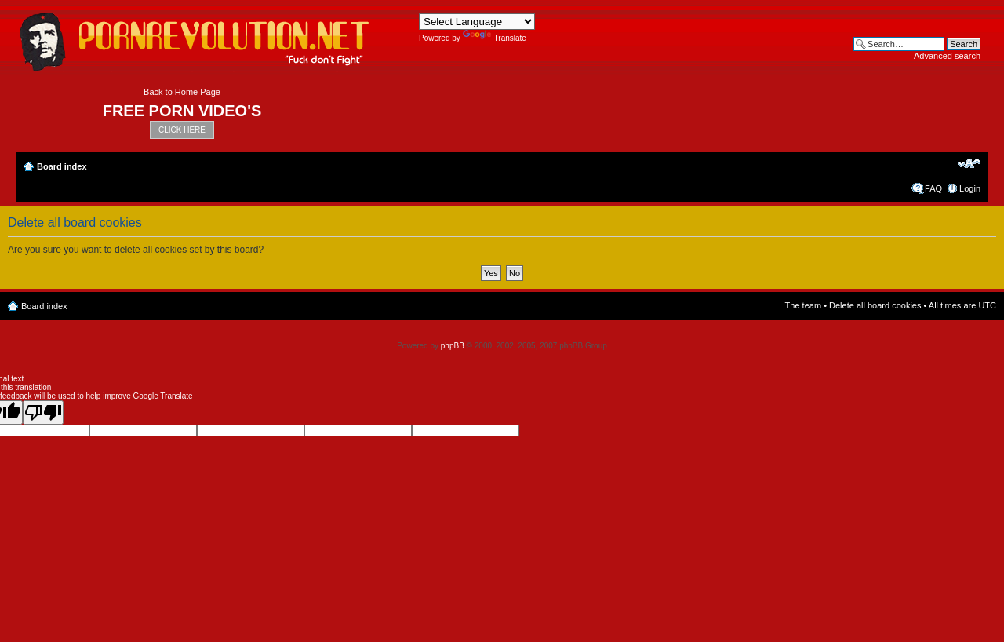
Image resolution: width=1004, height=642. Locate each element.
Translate (494, 38)
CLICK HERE (182, 130)
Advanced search (947, 55)
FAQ (933, 188)
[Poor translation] (43, 412)
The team (803, 305)
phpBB (452, 345)
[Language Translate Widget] (477, 21)
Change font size (969, 163)
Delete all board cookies (875, 305)
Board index (62, 166)
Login (969, 188)
